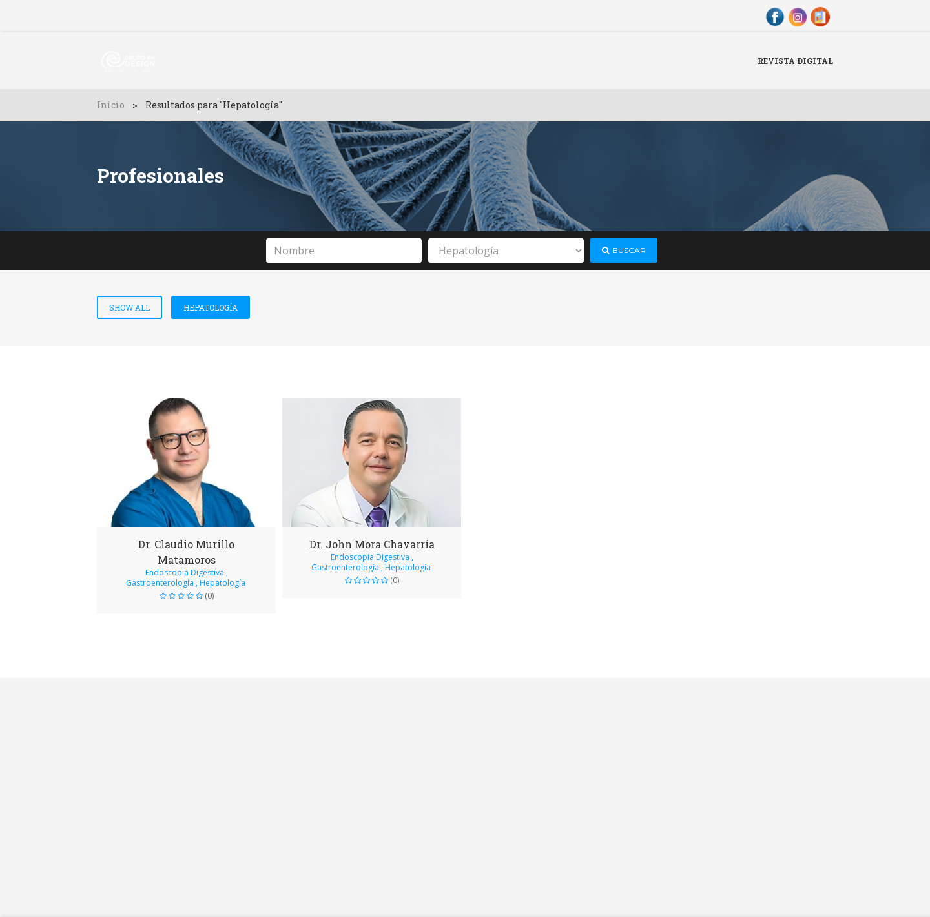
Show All (129, 307)
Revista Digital (795, 61)
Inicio (111, 105)
